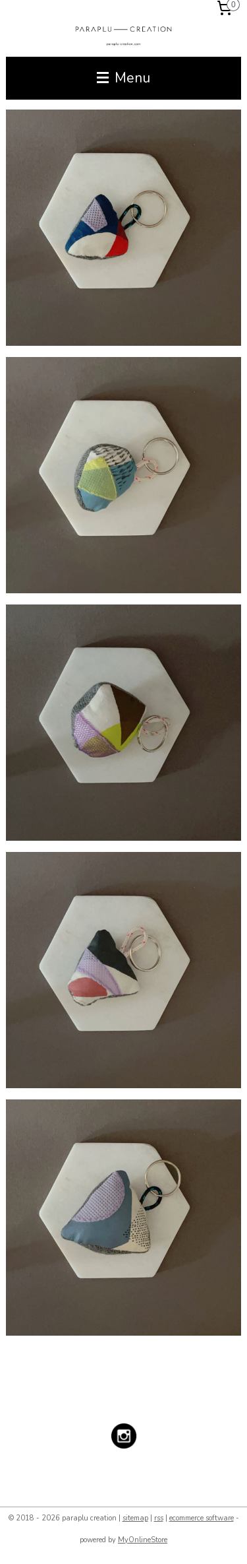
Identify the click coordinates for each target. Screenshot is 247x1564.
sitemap (135, 1518)
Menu (123, 78)
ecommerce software (201, 1518)
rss (158, 1518)
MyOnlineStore (142, 1540)
